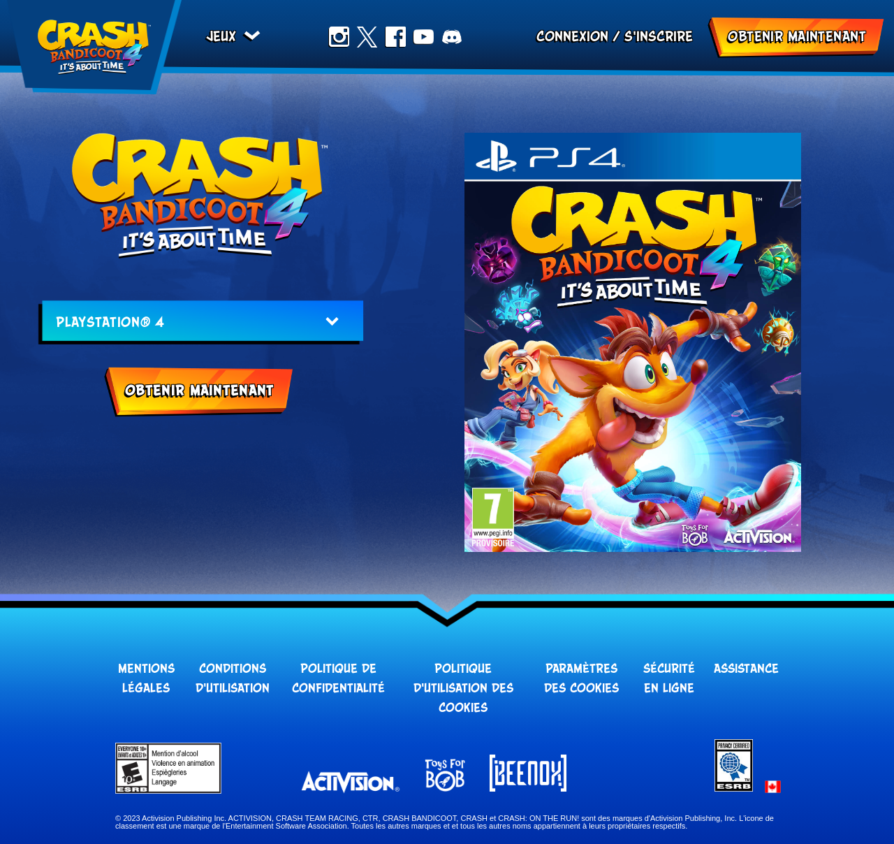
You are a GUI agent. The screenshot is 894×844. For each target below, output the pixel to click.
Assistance (746, 669)
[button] (772, 787)
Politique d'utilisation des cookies (463, 688)
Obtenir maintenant (797, 37)
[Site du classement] (248, 768)
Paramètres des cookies (581, 679)
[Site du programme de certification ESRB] (734, 788)
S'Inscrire (658, 37)
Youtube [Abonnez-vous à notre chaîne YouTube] (423, 37)
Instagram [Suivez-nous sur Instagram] (338, 37)
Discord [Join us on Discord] (451, 37)
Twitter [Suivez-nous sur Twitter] (366, 37)
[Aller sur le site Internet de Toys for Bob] (445, 776)
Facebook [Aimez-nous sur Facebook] (395, 37)
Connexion (572, 37)
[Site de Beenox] (528, 774)
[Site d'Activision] (350, 782)
